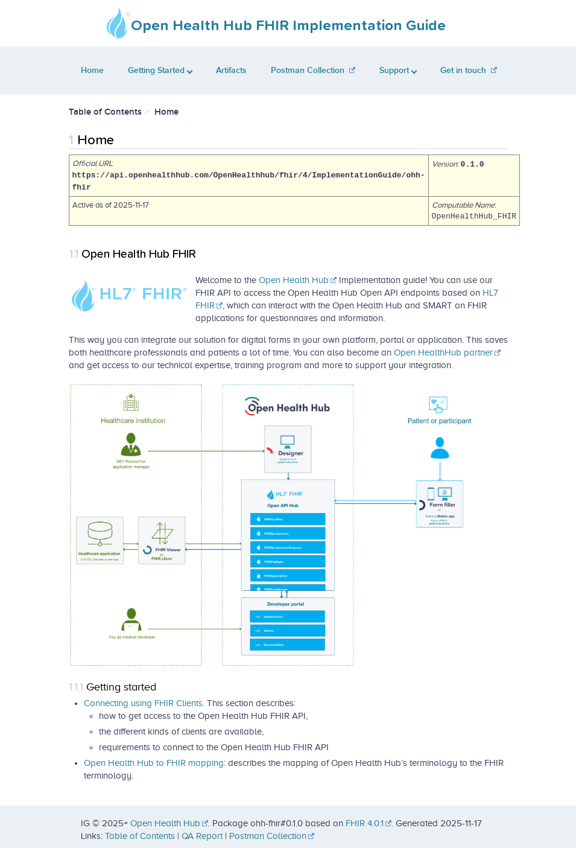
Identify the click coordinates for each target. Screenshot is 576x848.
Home (92, 70)
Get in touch (463, 70)
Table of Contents (140, 836)
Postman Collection (307, 70)
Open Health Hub (294, 279)
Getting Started (160, 70)
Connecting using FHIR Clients (143, 702)
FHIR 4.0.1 (365, 823)
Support (398, 70)
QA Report (202, 836)
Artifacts (231, 70)
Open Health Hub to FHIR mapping (154, 762)
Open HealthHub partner (443, 352)
